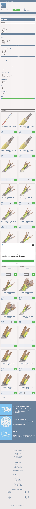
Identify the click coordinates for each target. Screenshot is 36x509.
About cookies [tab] (18, 248)
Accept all (18, 261)
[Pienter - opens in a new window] (33, 245)
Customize (18, 263)
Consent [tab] (6, 248)
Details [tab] (29, 248)
